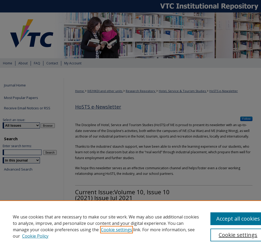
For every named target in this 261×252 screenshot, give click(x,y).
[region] (130, 226)
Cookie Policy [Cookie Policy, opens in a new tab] (35, 236)
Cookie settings (116, 230)
